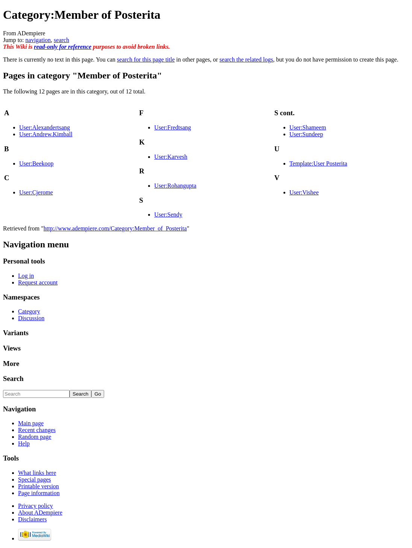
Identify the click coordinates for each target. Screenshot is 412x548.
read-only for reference (62, 47)
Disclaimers (32, 519)
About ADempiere (40, 512)
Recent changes (37, 430)
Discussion (31, 318)
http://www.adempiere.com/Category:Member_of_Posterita (115, 228)
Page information (39, 493)
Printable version (38, 486)
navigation (38, 40)
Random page (34, 437)
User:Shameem (307, 127)
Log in (26, 275)
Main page (31, 423)
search (61, 40)
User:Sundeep (306, 134)
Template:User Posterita (318, 163)
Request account (38, 282)
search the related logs (246, 59)
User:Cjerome (36, 192)
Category (29, 311)
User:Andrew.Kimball (46, 134)
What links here (37, 473)
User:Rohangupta (175, 185)
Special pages (34, 479)
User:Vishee (304, 192)
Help (24, 443)
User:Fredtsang (172, 127)
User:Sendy (168, 214)
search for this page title (146, 59)
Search (13, 378)
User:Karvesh (170, 157)
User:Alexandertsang (44, 127)
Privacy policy (35, 506)
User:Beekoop (36, 163)
